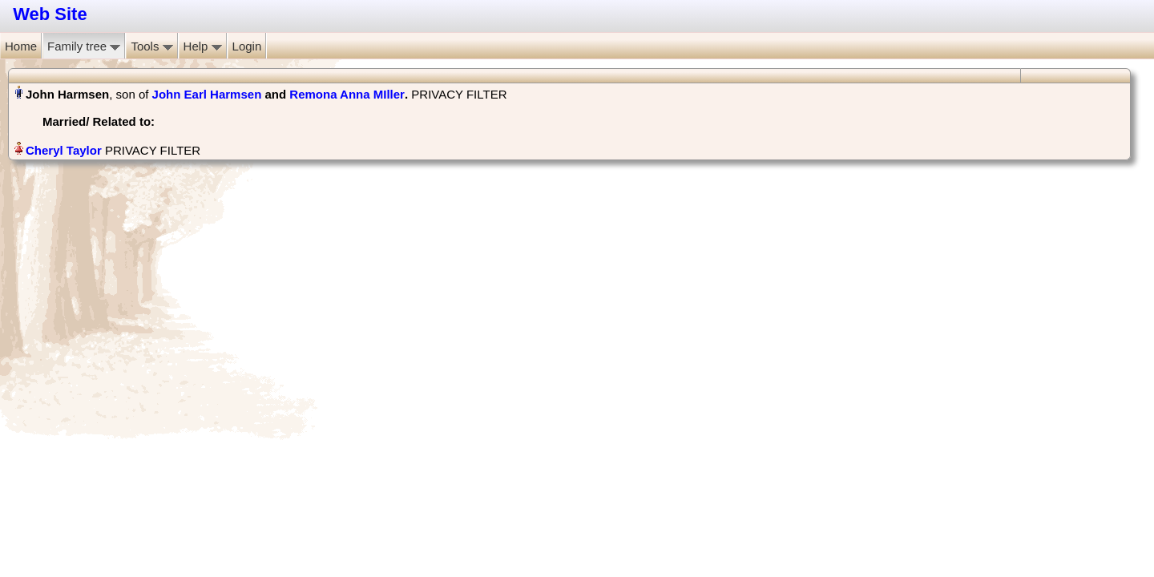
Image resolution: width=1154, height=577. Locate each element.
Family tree (83, 46)
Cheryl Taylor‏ (64, 150)
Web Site (50, 14)
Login (247, 46)
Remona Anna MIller (347, 94)
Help (203, 46)
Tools (151, 46)
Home (21, 46)
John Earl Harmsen (207, 94)
